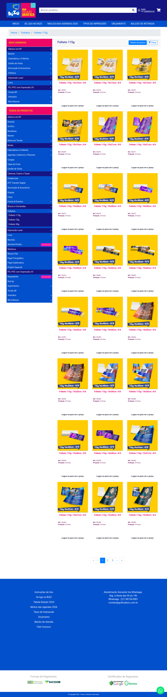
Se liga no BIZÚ (33, 23)
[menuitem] (117, 560)
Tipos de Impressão (94, 23)
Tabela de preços (137, 42)
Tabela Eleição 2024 (43, 602)
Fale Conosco (44, 626)
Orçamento (44, 617)
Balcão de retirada (43, 621)
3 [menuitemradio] (112, 560)
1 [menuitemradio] (102, 560)
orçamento (119, 23)
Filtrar (152, 42)
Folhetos (25, 32)
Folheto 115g (40, 32)
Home (14, 32)
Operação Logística (16, 305)
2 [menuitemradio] (107, 560)
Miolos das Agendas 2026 (62, 23)
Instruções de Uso (43, 592)
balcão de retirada (142, 23)
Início (16, 23)
